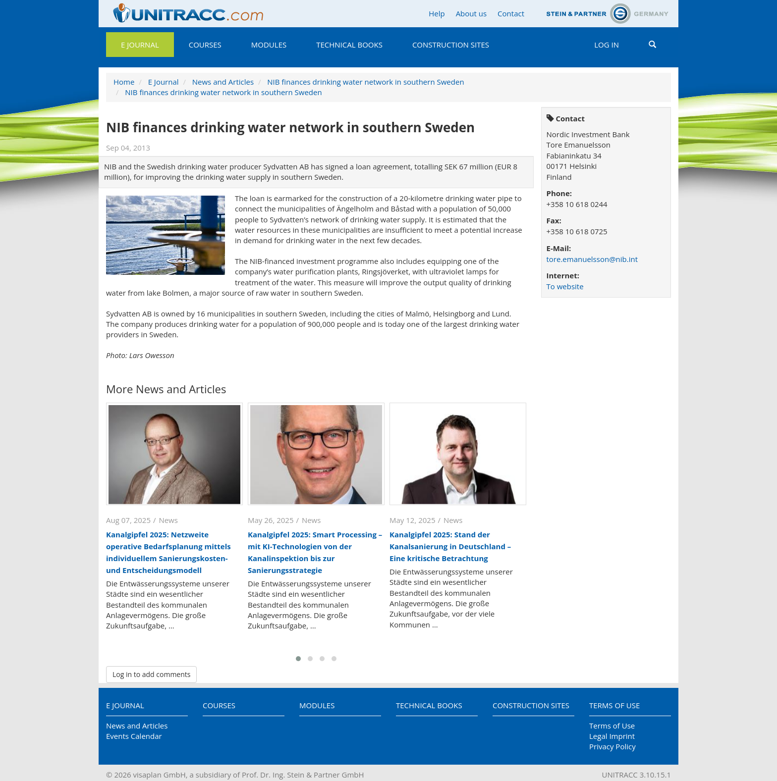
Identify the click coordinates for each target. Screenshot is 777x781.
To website (565, 286)
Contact (511, 13)
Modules (268, 45)
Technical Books (349, 45)
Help (436, 13)
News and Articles (223, 82)
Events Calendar (134, 736)
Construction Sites (450, 45)
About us (471, 13)
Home (123, 82)
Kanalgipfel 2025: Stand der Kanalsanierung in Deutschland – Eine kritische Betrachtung (450, 546)
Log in (606, 45)
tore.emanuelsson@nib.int (592, 259)
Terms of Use (614, 705)
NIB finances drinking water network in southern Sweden (365, 82)
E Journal (140, 45)
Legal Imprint (612, 736)
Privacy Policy (612, 746)
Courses (205, 45)
